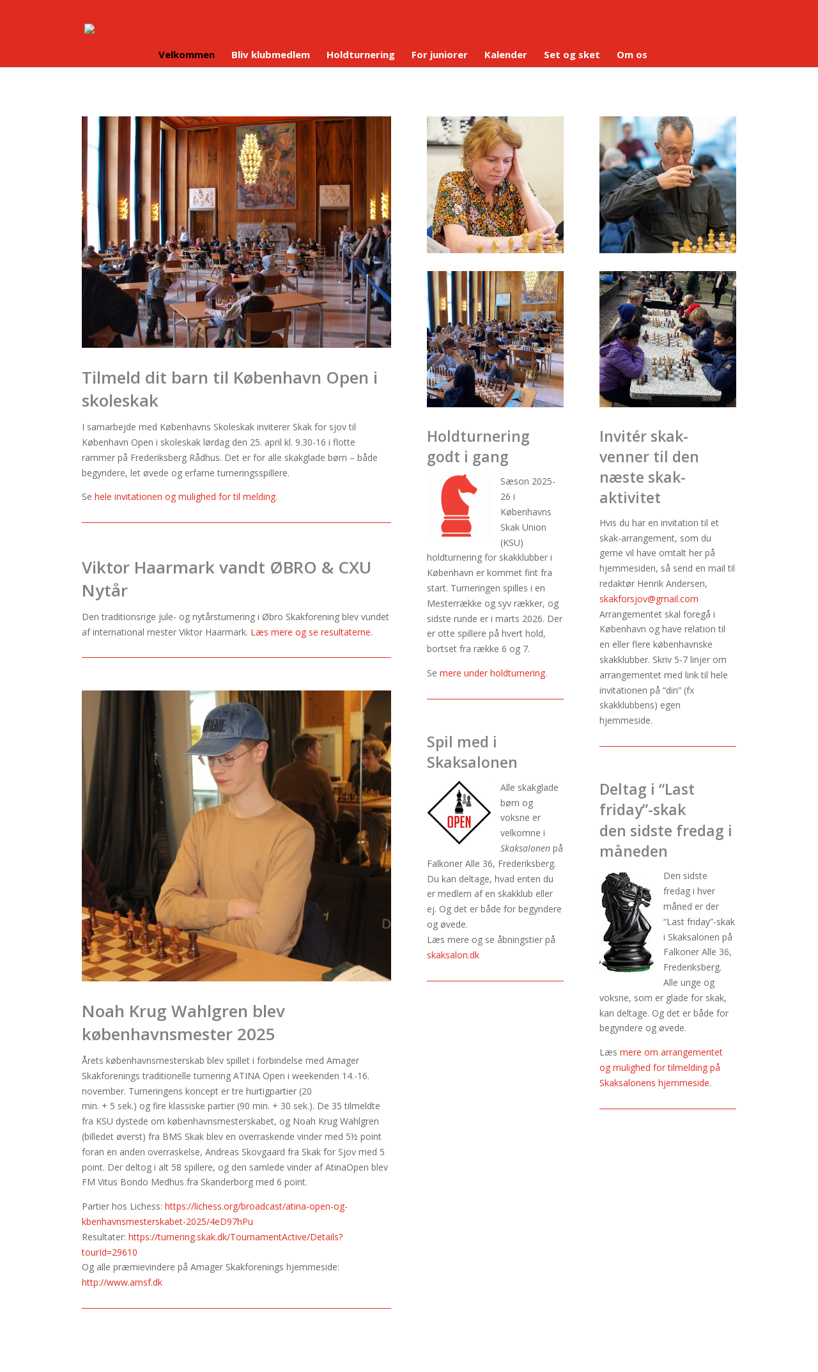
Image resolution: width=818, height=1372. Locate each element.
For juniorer (440, 55)
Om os (632, 55)
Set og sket (572, 55)
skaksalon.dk (453, 955)
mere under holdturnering (492, 673)
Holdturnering (361, 55)
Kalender (505, 55)
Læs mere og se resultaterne (311, 632)
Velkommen (186, 55)
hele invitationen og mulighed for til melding (185, 496)
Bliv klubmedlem (270, 55)
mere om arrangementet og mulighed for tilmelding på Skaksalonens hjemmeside (661, 1067)
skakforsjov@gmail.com (648, 599)
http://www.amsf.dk (122, 1282)
